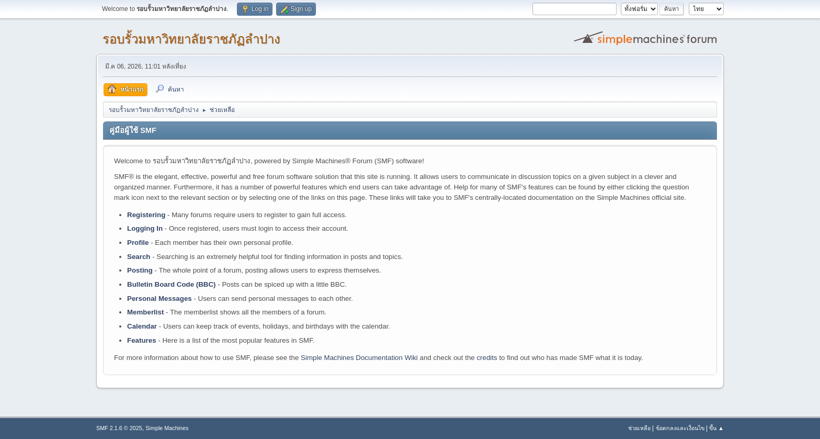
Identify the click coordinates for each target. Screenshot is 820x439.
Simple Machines (166, 428)
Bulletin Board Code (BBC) (171, 284)
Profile (138, 242)
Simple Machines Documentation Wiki (359, 358)
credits (486, 358)
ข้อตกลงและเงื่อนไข (680, 428)
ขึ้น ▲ (716, 428)
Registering (146, 215)
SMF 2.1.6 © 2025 (119, 428)
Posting (140, 270)
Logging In (145, 228)
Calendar (142, 326)
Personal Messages (159, 298)
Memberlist (145, 312)
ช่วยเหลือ (639, 428)
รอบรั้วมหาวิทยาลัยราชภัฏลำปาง (191, 39)
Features (141, 340)
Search (138, 257)
